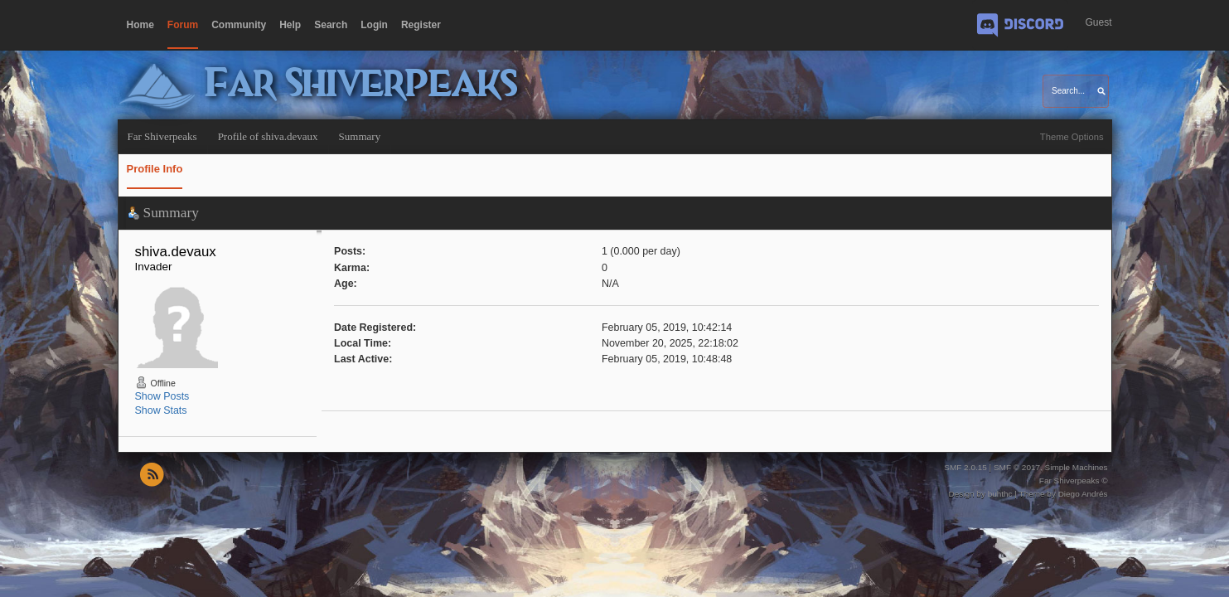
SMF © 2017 (1017, 467)
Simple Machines (1076, 467)
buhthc (1000, 493)
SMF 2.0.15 (965, 467)
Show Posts (162, 396)
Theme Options (1072, 137)
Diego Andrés (1083, 493)
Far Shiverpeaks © (1073, 480)
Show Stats (161, 410)
